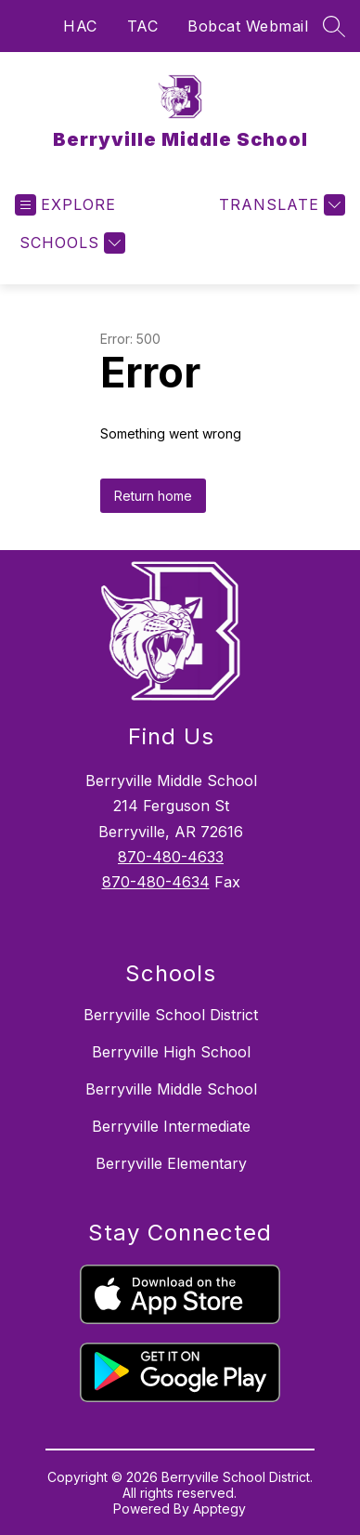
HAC (80, 26)
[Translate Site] (279, 204)
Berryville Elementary (171, 1163)
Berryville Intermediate (171, 1126)
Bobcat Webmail (247, 26)
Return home (153, 496)
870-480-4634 (156, 881)
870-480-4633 (171, 856)
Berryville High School (171, 1052)
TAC (143, 26)
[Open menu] (65, 204)
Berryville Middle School (171, 1089)
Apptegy (219, 1508)
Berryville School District (171, 1014)
